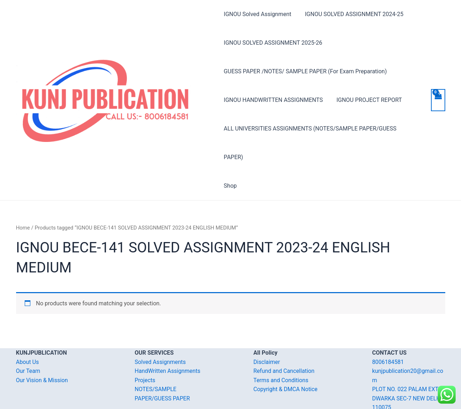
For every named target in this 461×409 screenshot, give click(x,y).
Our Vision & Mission (42, 351)
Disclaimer (267, 333)
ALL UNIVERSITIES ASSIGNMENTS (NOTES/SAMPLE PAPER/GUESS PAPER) (320, 128)
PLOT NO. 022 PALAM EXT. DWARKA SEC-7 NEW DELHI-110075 (408, 369)
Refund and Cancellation (284, 342)
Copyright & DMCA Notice (286, 360)
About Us (27, 333)
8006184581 (388, 333)
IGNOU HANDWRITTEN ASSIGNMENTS (273, 100)
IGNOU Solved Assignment (257, 14)
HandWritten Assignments (168, 342)
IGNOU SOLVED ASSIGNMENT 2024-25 (352, 14)
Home (23, 199)
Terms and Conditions (281, 351)
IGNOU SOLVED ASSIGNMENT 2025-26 (273, 42)
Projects (145, 351)
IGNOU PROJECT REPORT (367, 100)
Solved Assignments (161, 333)
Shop (230, 157)
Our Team (28, 342)
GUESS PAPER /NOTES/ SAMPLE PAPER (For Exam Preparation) (305, 71)
